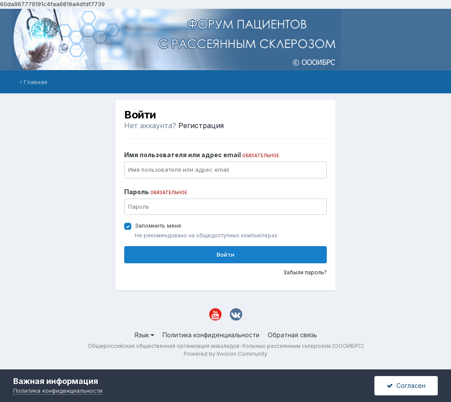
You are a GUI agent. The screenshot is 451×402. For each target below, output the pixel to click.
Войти (225, 254)
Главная (33, 81)
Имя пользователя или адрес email (201, 155)
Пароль (155, 191)
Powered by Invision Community (225, 353)
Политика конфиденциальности (211, 335)
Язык (144, 335)
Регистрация (201, 125)
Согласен (406, 385)
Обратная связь (292, 335)
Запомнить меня (158, 225)
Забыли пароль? (305, 272)
